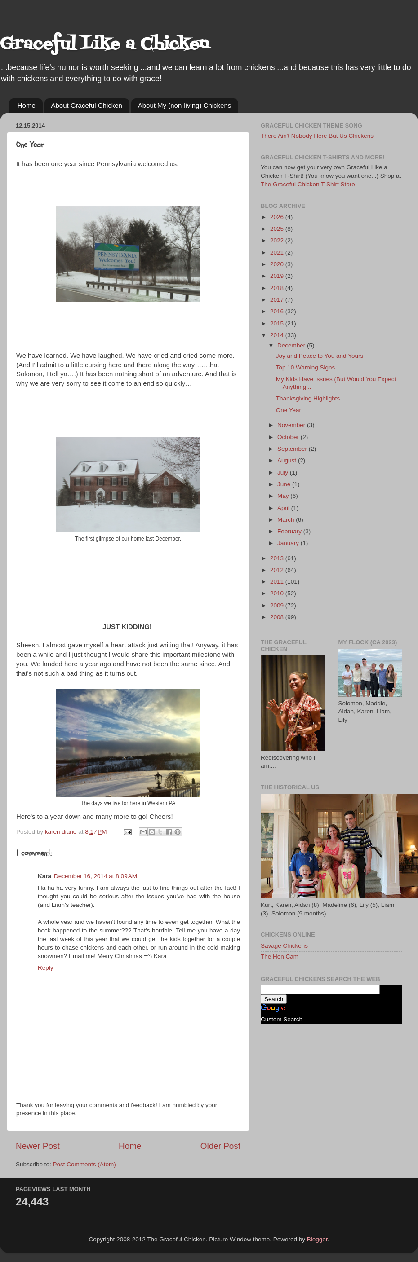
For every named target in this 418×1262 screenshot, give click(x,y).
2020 (277, 264)
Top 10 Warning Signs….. (310, 367)
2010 (277, 593)
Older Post (220, 1146)
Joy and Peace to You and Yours (319, 355)
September (293, 448)
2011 (277, 581)
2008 (277, 617)
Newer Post (38, 1146)
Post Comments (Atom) (84, 1164)
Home (27, 105)
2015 (277, 323)
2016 (277, 311)
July (283, 472)
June (284, 484)
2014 (277, 335)
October (289, 437)
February (290, 531)
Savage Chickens (284, 945)
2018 (277, 288)
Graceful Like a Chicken (104, 44)
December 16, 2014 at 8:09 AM (95, 876)
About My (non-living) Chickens (184, 105)
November (292, 425)
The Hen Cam (279, 956)
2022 (277, 240)
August (287, 460)
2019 (277, 276)
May (283, 495)
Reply (45, 967)
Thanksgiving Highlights (308, 398)
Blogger (317, 1239)
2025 (277, 228)
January (289, 543)
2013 (277, 558)
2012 (277, 570)
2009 (277, 605)
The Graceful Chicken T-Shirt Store (308, 184)
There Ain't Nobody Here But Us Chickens (317, 135)
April (284, 508)
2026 (277, 217)
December (292, 345)
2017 (277, 299)
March (286, 519)
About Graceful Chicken (86, 105)
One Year (288, 410)
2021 (277, 252)
